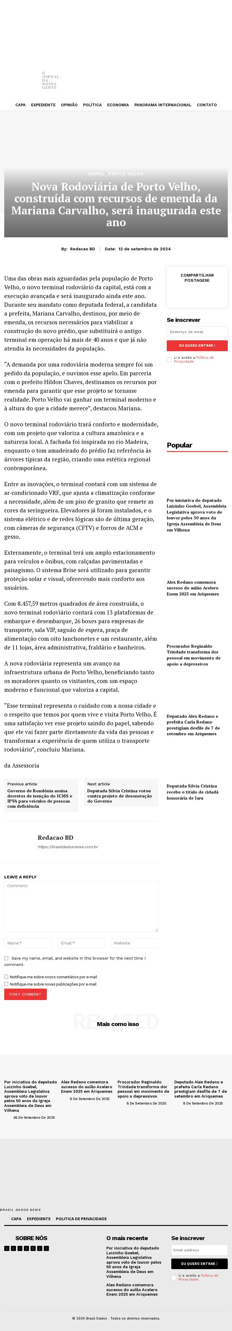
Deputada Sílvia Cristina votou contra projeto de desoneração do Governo (119, 795)
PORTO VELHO (126, 174)
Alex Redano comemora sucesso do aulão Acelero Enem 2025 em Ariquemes (193, 588)
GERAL (96, 174)
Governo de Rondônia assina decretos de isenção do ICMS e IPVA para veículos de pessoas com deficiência (39, 798)
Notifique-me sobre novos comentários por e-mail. (54, 977)
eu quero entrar (197, 345)
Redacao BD (82, 248)
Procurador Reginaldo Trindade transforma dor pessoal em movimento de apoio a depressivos (194, 655)
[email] (197, 331)
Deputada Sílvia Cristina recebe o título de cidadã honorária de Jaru (192, 791)
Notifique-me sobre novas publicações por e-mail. (53, 984)
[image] (82, 1243)
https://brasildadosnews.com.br (68, 847)
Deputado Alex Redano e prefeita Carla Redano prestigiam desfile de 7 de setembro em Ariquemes (193, 725)
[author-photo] (8, 1117)
